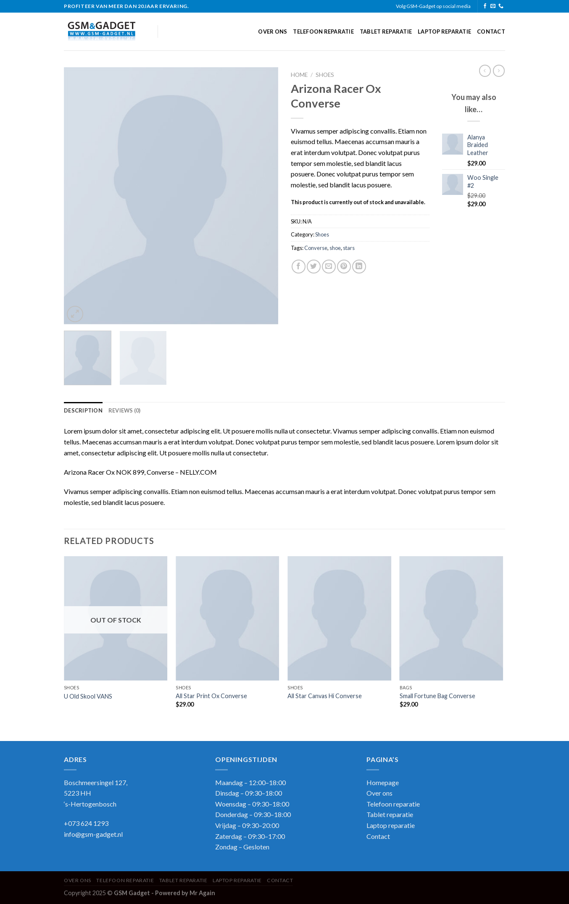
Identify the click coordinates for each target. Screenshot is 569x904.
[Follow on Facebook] (484, 6)
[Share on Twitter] (314, 266)
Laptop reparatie (444, 31)
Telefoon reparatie (323, 31)
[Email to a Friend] (329, 266)
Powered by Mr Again (185, 892)
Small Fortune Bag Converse (437, 695)
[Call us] (500, 6)
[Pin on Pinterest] (344, 266)
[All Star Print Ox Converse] (227, 618)
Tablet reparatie (386, 31)
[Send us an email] (492, 6)
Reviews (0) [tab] (124, 410)
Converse (315, 247)
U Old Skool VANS (88, 696)
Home (299, 74)
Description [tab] (83, 410)
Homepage (382, 782)
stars (349, 247)
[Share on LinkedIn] (359, 266)
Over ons (272, 31)
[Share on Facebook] (299, 266)
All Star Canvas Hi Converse (324, 695)
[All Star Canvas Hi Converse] (339, 618)
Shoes (325, 74)
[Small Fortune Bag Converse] (451, 618)
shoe (335, 247)
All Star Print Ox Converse (211, 695)
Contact (491, 31)
